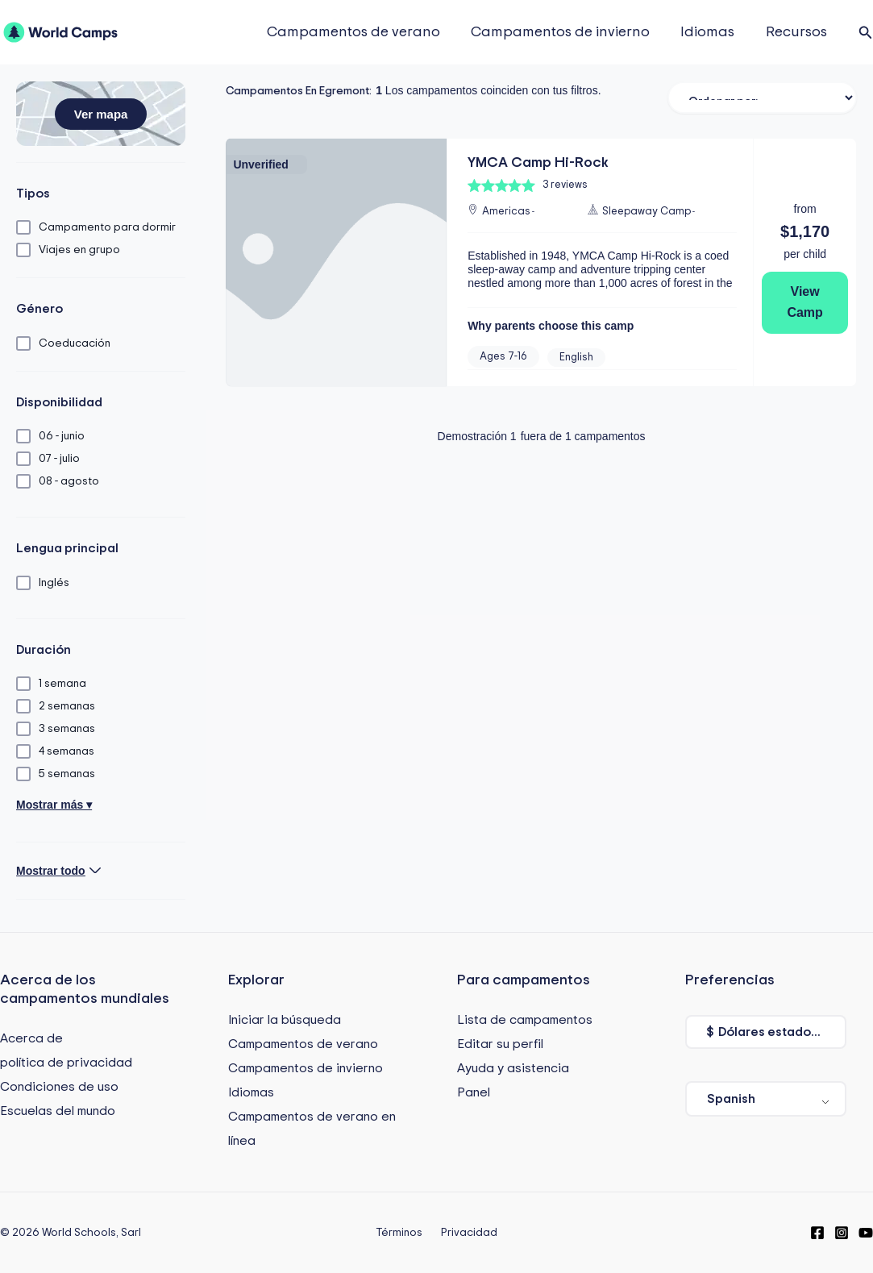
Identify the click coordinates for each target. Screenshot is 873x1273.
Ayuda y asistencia (513, 1068)
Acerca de (31, 1038)
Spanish (731, 1098)
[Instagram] (841, 1232)
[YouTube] (865, 1232)
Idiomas (711, 32)
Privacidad (465, 1232)
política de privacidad (66, 1062)
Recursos (797, 32)
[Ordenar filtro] (762, 97)
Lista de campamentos (524, 1019)
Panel (473, 1092)
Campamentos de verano (360, 32)
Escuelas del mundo (57, 1111)
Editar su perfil (500, 1044)
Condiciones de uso (59, 1086)
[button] (865, 33)
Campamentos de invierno (565, 32)
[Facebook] (817, 1232)
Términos (402, 1232)
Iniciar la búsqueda (284, 1019)
